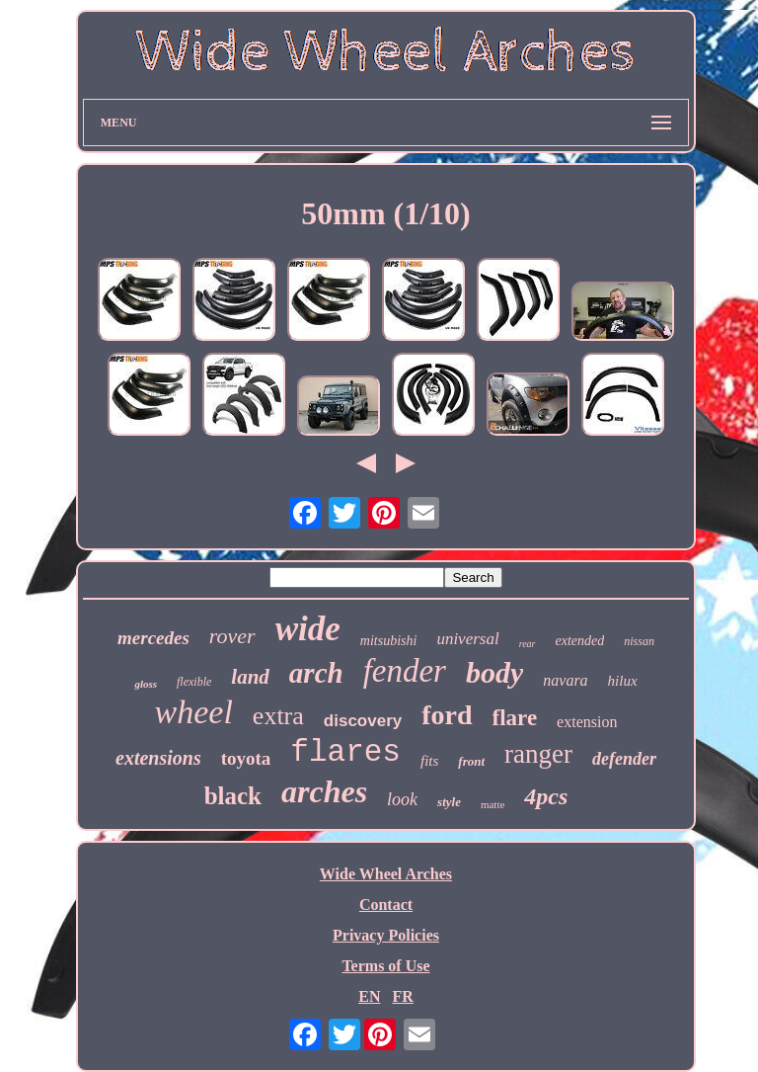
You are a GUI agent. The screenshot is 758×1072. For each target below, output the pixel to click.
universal (467, 638)
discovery (363, 720)
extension (587, 721)
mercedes (153, 637)
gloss (145, 684)
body (494, 672)
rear (527, 643)
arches (324, 791)
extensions (158, 758)
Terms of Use (385, 965)
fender (404, 671)
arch (316, 673)
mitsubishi (388, 640)
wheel (194, 712)
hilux (623, 681)
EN (369, 996)
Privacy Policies (386, 935)
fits (429, 761)
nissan (639, 641)
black (233, 796)
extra (278, 715)
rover (232, 635)
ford (446, 715)
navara (565, 680)
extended (580, 640)
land (250, 677)
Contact (386, 904)
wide (308, 629)
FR (402, 996)
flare (515, 717)
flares (345, 752)
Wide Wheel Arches (386, 874)
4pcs (546, 796)
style (449, 801)
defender (624, 759)
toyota (246, 758)
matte (492, 804)
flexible (194, 682)
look (402, 799)
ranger (538, 754)
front (471, 761)
